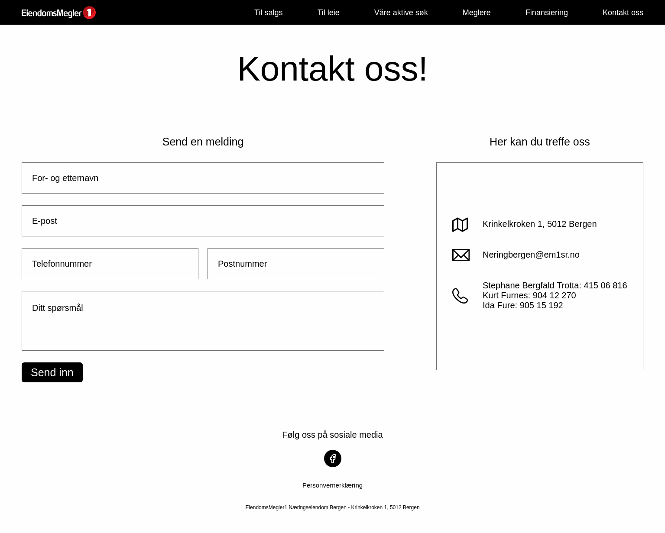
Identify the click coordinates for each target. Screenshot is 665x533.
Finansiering (547, 12)
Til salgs (268, 12)
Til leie (328, 12)
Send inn (52, 372)
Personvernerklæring (332, 485)
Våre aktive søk (401, 12)
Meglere (477, 12)
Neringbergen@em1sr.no (531, 254)
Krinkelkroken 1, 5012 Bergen (540, 224)
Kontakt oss (623, 12)
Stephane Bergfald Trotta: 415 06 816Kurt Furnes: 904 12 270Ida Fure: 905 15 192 (555, 295)
